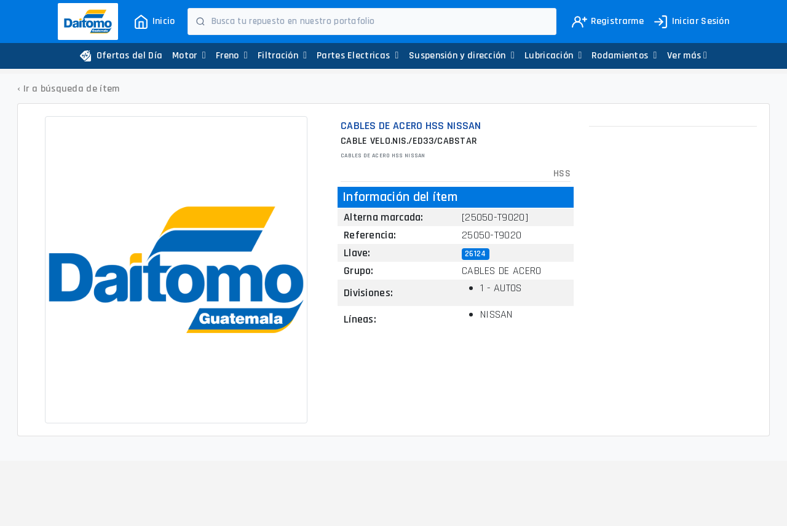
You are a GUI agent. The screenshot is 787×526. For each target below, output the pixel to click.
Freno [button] (232, 55)
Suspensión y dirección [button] (462, 55)
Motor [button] (189, 55)
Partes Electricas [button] (358, 55)
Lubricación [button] (553, 55)
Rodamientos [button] (624, 55)
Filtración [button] (282, 55)
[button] (687, 56)
